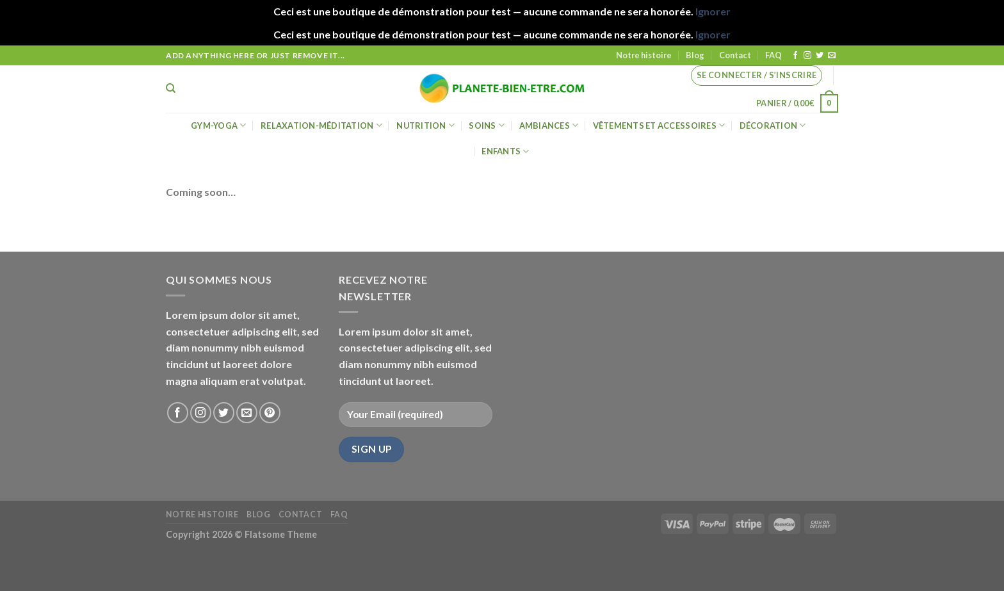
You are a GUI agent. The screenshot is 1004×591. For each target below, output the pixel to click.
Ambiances (549, 125)
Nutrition (425, 125)
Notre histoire (644, 55)
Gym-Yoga (219, 125)
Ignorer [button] (713, 11)
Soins (487, 125)
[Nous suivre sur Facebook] (795, 55)
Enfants (505, 151)
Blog (695, 55)
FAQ (773, 55)
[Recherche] (170, 88)
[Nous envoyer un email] (832, 55)
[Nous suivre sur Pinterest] (269, 412)
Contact (735, 55)
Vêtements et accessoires (659, 125)
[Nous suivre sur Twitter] (819, 55)
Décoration (773, 125)
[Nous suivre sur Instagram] (807, 55)
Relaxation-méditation (321, 125)
